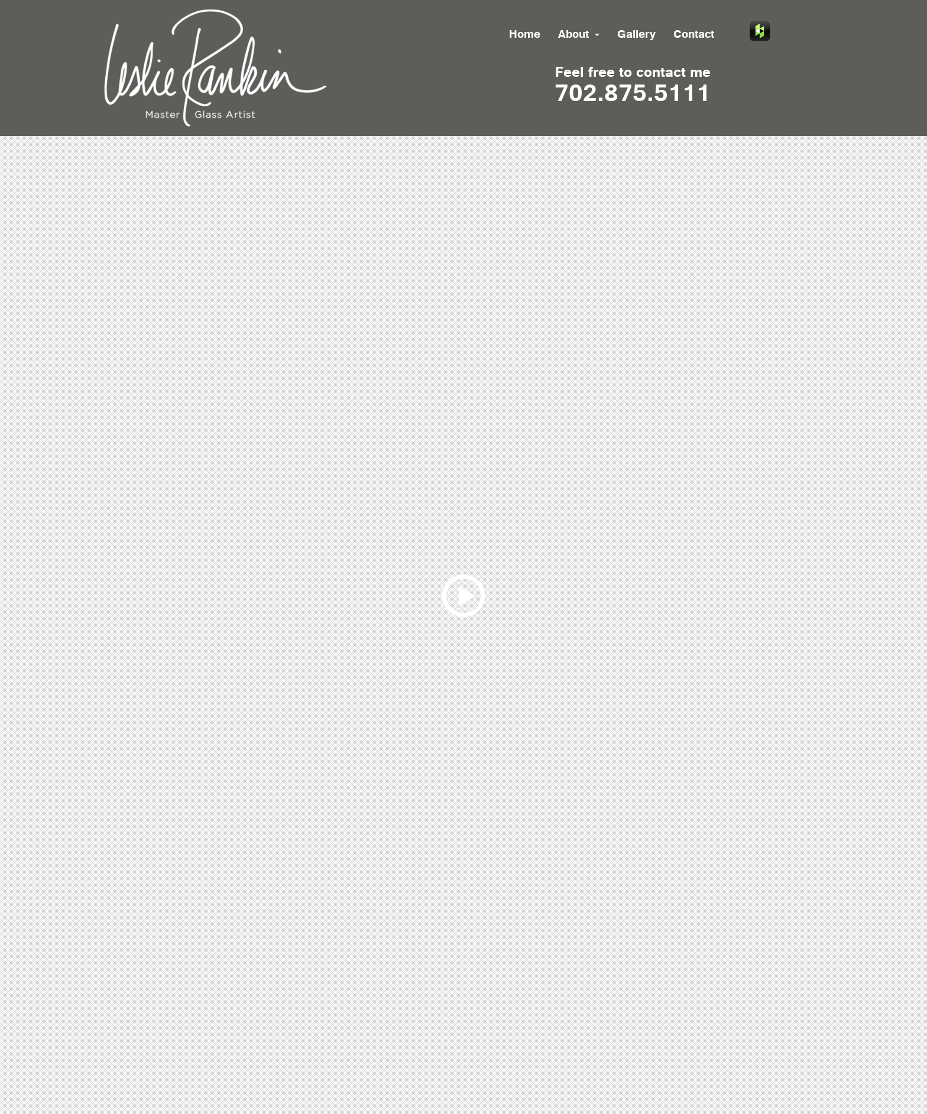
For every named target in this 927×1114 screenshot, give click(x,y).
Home (524, 35)
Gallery (636, 35)
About (578, 35)
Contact (693, 35)
